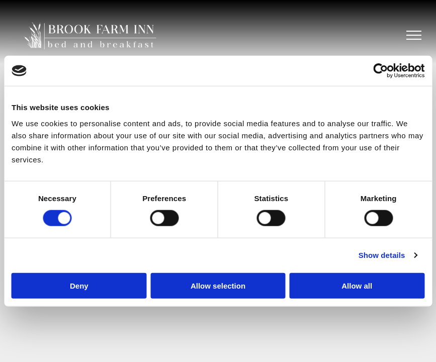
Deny (79, 285)
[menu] (414, 35)
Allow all (356, 285)
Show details (382, 255)
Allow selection (218, 285)
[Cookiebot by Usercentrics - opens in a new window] (380, 70)
